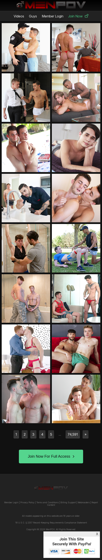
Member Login (52, 16)
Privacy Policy (27, 502)
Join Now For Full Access (51, 456)
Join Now (78, 16)
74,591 (73, 434)
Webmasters (84, 502)
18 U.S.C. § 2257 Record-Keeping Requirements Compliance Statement (51, 522)
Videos (19, 16)
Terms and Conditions (47, 502)
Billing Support (68, 502)
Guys (33, 16)
